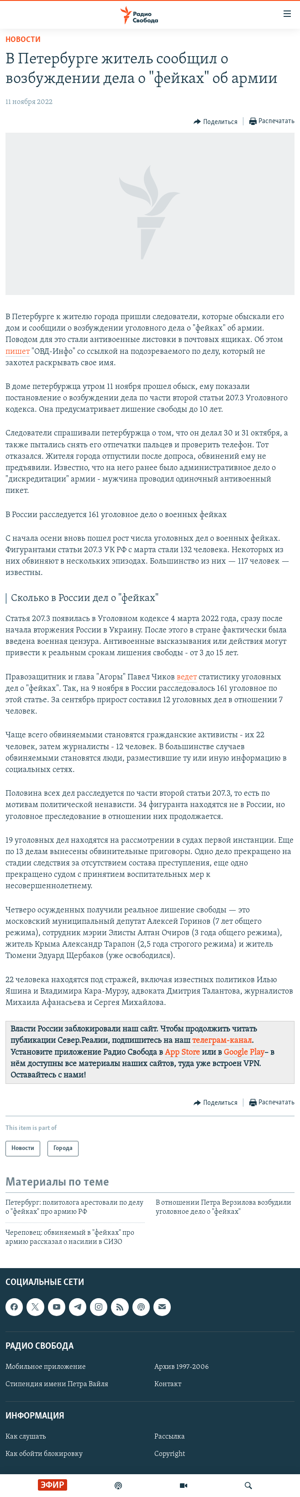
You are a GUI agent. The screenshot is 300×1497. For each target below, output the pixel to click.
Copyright (169, 1454)
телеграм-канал (222, 1040)
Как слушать (25, 1436)
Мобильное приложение (45, 1367)
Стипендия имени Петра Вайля (56, 1384)
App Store (182, 1052)
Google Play (244, 1052)
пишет (17, 351)
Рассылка (169, 1436)
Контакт (167, 1384)
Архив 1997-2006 (181, 1367)
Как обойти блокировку (44, 1454)
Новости (23, 40)
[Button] (215, 122)
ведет (187, 677)
